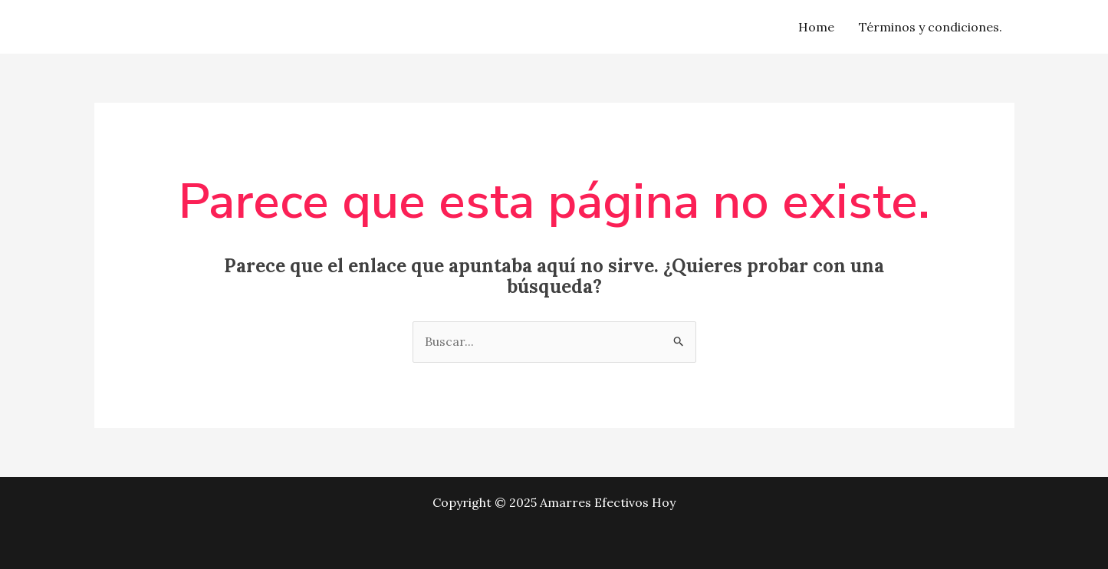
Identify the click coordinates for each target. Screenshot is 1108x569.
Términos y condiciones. (930, 27)
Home (816, 27)
